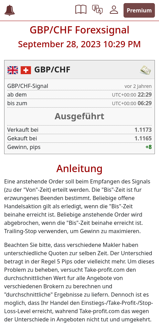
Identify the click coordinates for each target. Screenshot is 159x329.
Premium (139, 10)
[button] (81, 10)
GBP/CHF (52, 69)
